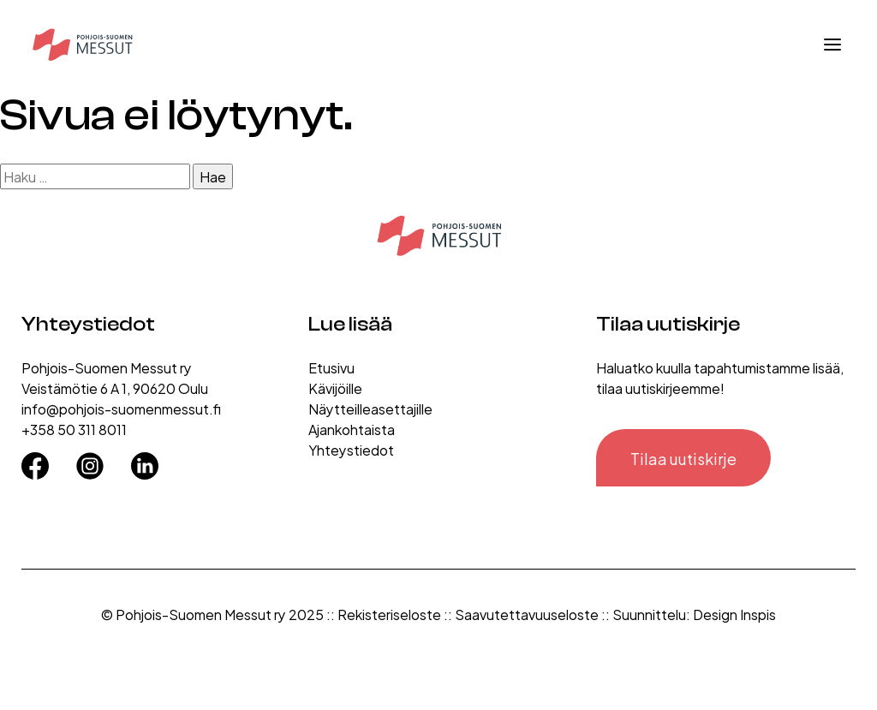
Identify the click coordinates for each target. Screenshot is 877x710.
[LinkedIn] (144, 460)
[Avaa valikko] (832, 44)
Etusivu (331, 367)
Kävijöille (335, 387)
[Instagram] (90, 460)
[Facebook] (35, 460)
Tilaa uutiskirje (683, 457)
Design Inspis (734, 613)
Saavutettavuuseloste (527, 613)
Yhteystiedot (351, 449)
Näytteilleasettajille (370, 408)
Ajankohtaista (351, 428)
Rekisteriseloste (389, 613)
